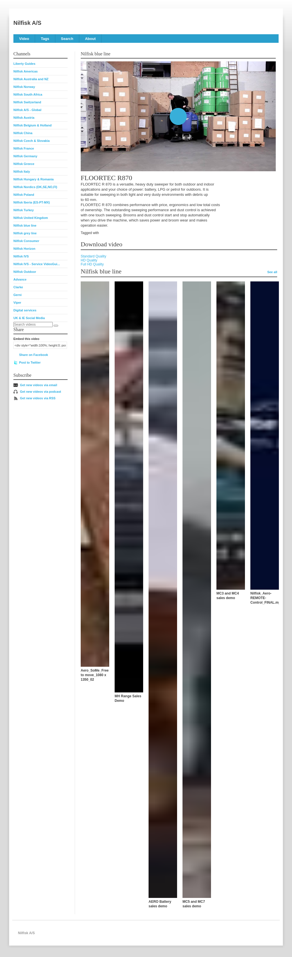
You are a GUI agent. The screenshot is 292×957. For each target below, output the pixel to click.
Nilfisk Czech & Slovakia (31, 140)
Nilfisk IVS (21, 256)
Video (24, 39)
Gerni (17, 295)
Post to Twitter (30, 362)
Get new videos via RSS (38, 398)
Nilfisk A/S (27, 23)
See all (272, 272)
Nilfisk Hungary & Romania (33, 179)
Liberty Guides (24, 63)
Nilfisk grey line (24, 233)
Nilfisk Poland (23, 194)
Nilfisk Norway (24, 86)
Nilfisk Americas (25, 71)
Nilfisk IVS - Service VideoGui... (36, 264)
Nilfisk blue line (24, 225)
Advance (20, 279)
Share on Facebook (33, 354)
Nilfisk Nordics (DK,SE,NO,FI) (35, 187)
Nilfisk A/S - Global (27, 110)
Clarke (18, 287)
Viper (17, 302)
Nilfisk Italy (21, 171)
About (90, 39)
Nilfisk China (23, 133)
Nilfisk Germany (25, 156)
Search (67, 39)
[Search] (56, 326)
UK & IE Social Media (29, 318)
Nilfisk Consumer (26, 241)
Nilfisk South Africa (27, 94)
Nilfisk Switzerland (27, 102)
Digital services (24, 310)
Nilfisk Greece (23, 164)
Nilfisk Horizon (24, 248)
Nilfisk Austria (24, 117)
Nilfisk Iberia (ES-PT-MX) (31, 202)
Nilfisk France (23, 148)
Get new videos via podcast (40, 391)
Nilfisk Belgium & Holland (32, 125)
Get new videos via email (38, 385)
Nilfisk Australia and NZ (30, 79)
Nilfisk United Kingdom (30, 217)
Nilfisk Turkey (23, 210)
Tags (45, 39)
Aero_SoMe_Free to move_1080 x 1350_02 (95, 675)
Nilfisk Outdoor (24, 271)
